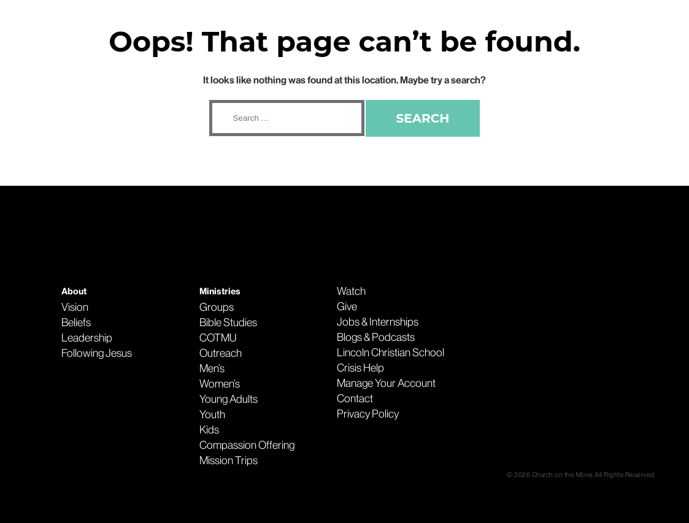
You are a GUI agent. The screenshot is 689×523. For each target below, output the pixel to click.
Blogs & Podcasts (376, 337)
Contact (355, 398)
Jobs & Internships (377, 322)
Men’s (212, 368)
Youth (212, 414)
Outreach (220, 353)
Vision (74, 307)
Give (347, 306)
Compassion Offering (246, 445)
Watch (351, 291)
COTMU (217, 338)
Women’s (219, 384)
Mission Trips (228, 460)
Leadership (86, 338)
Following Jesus (96, 353)
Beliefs (76, 322)
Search (423, 118)
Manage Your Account (386, 383)
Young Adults (228, 399)
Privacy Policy (368, 414)
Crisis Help (360, 368)
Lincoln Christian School (390, 352)
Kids (209, 430)
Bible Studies (228, 322)
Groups (216, 307)
